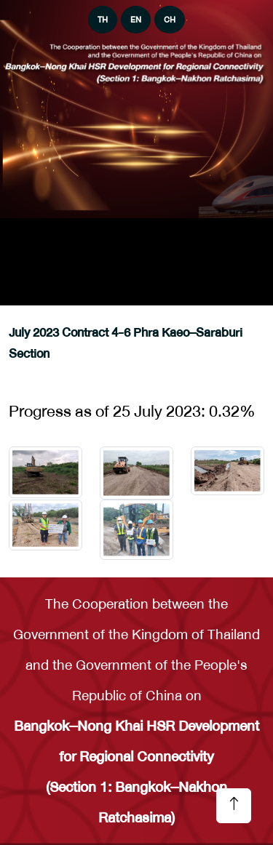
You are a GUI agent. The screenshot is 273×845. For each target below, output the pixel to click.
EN (135, 19)
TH (103, 19)
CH (169, 19)
